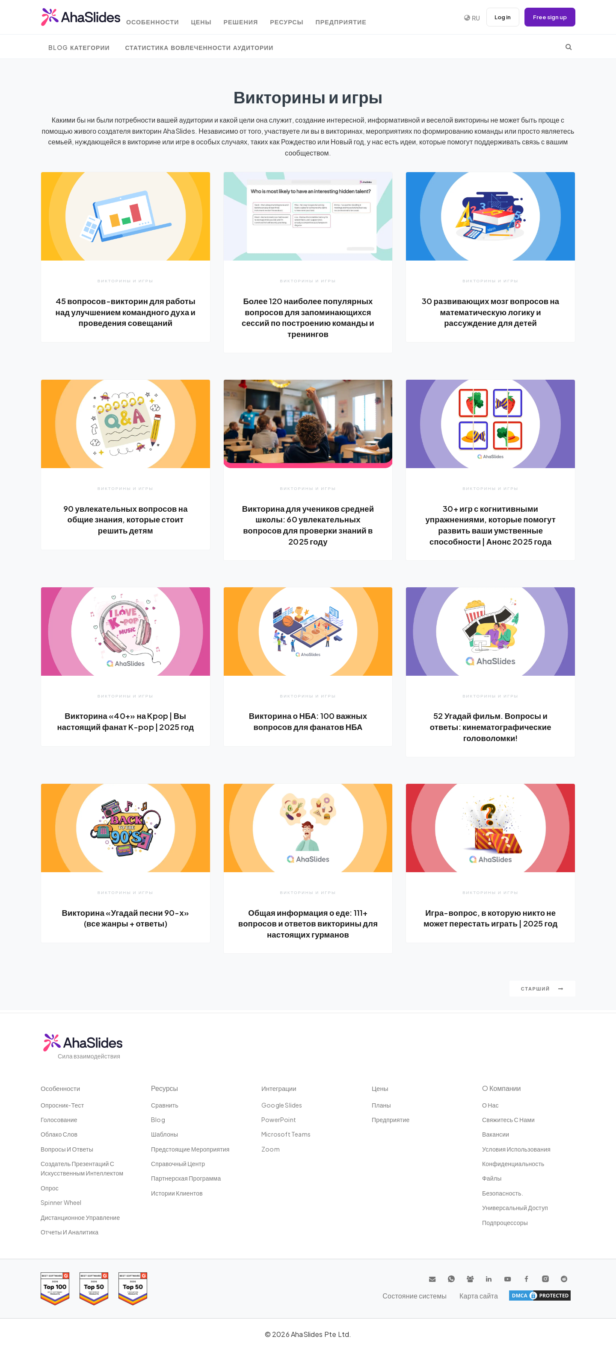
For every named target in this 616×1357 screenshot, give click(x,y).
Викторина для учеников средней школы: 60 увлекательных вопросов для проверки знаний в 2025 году (308, 525)
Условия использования (516, 1149)
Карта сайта (552, 1295)
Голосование (59, 1119)
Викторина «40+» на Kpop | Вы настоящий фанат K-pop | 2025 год (125, 728)
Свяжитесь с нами (508, 1119)
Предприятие (359, 18)
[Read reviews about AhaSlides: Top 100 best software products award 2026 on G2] (55, 1288)
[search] (568, 47)
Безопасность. (502, 1193)
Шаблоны (164, 1134)
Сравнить (164, 1105)
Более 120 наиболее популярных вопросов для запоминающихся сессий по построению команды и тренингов (307, 317)
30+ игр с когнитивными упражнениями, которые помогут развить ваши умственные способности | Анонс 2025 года (490, 525)
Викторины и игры (125, 280)
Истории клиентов (177, 1193)
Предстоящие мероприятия (190, 1149)
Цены (212, 18)
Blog (158, 1119)
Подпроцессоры (505, 1222)
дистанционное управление (80, 1217)
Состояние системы (493, 1295)
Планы (381, 1105)
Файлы (491, 1178)
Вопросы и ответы (67, 1149)
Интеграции (280, 1088)
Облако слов (59, 1134)
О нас (490, 1105)
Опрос (50, 1188)
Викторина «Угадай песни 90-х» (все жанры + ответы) (125, 919)
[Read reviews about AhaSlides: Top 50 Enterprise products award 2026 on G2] (132, 1288)
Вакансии (495, 1134)
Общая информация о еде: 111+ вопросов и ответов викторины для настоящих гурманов (308, 925)
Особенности (161, 18)
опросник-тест (62, 1105)
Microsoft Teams (286, 1134)
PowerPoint (278, 1119)
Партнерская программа (186, 1178)
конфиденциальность (513, 1163)
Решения (254, 18)
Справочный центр (178, 1163)
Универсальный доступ (515, 1207)
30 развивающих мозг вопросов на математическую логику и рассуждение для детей (490, 312)
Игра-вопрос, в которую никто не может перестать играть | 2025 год (490, 925)
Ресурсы (303, 18)
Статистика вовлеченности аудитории (199, 47)
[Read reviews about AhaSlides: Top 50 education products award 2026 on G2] (94, 1288)
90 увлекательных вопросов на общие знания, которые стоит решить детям (125, 520)
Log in (498, 17)
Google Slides (281, 1105)
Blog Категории (79, 47)
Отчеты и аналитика (69, 1232)
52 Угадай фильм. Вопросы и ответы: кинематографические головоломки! (490, 728)
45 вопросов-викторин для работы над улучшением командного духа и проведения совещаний (125, 317)
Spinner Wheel (61, 1202)
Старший (542, 991)
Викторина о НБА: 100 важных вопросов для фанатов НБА (308, 722)
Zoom (270, 1149)
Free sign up (548, 17)
